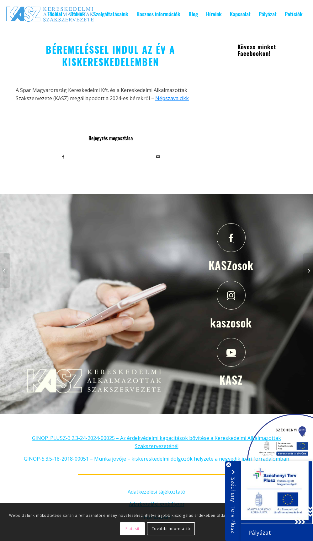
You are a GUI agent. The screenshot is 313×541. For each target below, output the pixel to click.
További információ (171, 528)
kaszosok (231, 322)
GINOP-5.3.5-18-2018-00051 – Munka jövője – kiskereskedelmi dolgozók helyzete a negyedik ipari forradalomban (156, 458)
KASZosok (231, 265)
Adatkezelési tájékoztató (156, 491)
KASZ (231, 379)
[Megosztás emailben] (158, 156)
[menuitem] (54, 14)
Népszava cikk (172, 98)
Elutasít (132, 528)
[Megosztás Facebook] (63, 156)
